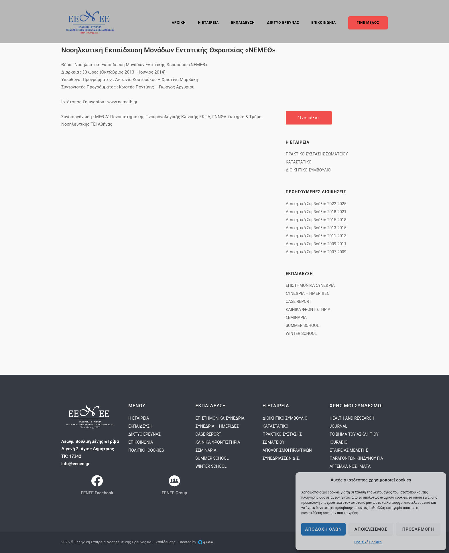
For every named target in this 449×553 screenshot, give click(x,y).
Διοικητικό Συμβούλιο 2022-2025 (316, 204)
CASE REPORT (298, 301)
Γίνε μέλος (309, 118)
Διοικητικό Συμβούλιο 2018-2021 (316, 212)
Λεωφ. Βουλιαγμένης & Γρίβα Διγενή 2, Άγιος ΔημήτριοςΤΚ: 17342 (90, 449)
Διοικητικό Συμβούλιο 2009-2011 (316, 244)
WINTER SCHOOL (301, 333)
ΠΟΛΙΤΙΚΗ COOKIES (146, 450)
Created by (197, 542)
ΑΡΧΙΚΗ (179, 23)
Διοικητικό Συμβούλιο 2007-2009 (316, 252)
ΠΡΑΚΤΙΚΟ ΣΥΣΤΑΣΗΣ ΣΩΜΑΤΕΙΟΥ (317, 154)
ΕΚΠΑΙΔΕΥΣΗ (243, 23)
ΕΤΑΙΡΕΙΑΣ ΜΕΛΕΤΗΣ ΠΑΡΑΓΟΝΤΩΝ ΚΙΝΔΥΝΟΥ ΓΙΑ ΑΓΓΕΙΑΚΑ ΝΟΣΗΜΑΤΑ (356, 458)
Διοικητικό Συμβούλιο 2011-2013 (316, 236)
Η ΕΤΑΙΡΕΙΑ (208, 23)
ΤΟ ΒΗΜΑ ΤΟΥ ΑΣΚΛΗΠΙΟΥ (354, 434)
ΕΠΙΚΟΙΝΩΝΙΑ (323, 23)
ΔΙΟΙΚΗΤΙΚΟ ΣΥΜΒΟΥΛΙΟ (308, 170)
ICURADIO (338, 442)
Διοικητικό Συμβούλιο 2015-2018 (316, 220)
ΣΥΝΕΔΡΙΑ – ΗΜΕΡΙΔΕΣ (307, 293)
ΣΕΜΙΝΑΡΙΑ (296, 317)
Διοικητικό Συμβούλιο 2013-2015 (316, 228)
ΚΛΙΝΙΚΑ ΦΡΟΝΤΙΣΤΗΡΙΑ (308, 309)
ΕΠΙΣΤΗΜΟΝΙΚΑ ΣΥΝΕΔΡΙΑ (310, 285)
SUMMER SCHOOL (302, 325)
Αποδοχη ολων (323, 529)
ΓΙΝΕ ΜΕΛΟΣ (368, 23)
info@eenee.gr (75, 463)
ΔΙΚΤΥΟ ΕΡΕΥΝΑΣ (283, 23)
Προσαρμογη (418, 529)
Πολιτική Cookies (367, 542)
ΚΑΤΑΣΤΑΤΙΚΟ (299, 162)
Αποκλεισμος (371, 529)
